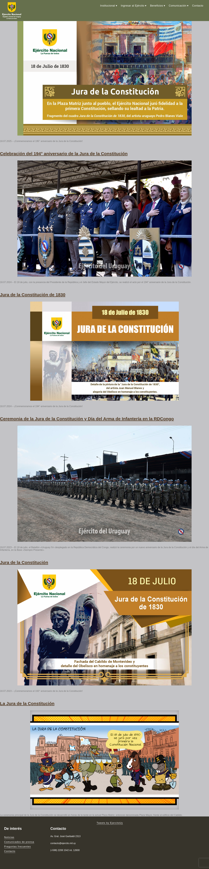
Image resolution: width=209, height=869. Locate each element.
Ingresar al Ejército (132, 5)
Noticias (9, 837)
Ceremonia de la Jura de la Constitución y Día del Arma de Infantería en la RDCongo (87, 418)
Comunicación (177, 5)
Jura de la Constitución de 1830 (32, 294)
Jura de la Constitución (24, 562)
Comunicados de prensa (19, 842)
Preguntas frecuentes (17, 846)
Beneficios (156, 5)
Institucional (107, 5)
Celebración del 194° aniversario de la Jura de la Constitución (64, 153)
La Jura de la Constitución (27, 703)
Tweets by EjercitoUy (110, 823)
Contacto (197, 5)
